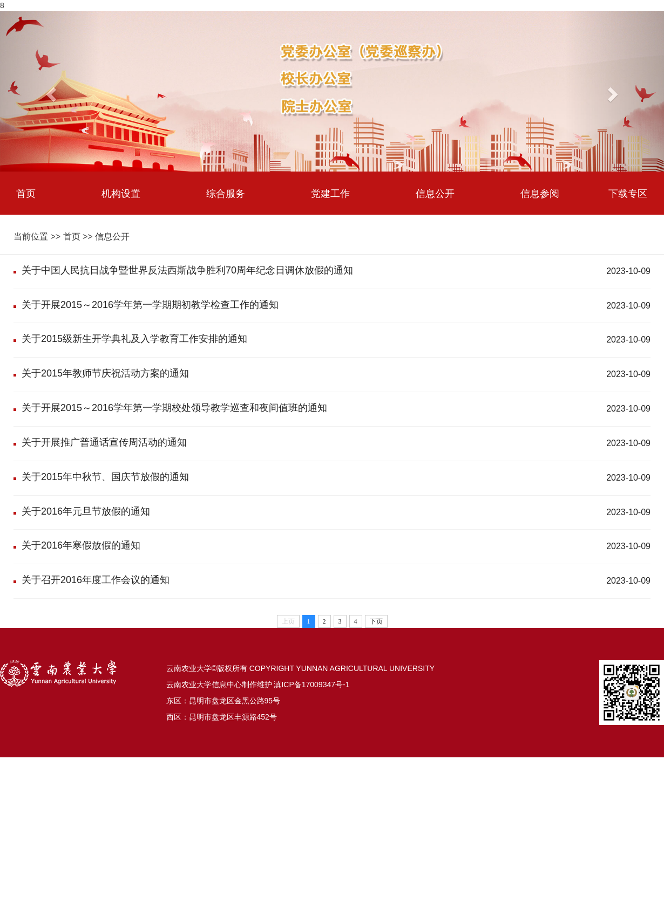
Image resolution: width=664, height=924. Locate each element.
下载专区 (627, 193)
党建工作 (330, 193)
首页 (26, 193)
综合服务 (225, 193)
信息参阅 (539, 193)
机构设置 (120, 193)
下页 (376, 621)
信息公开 (435, 193)
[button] (50, 91)
